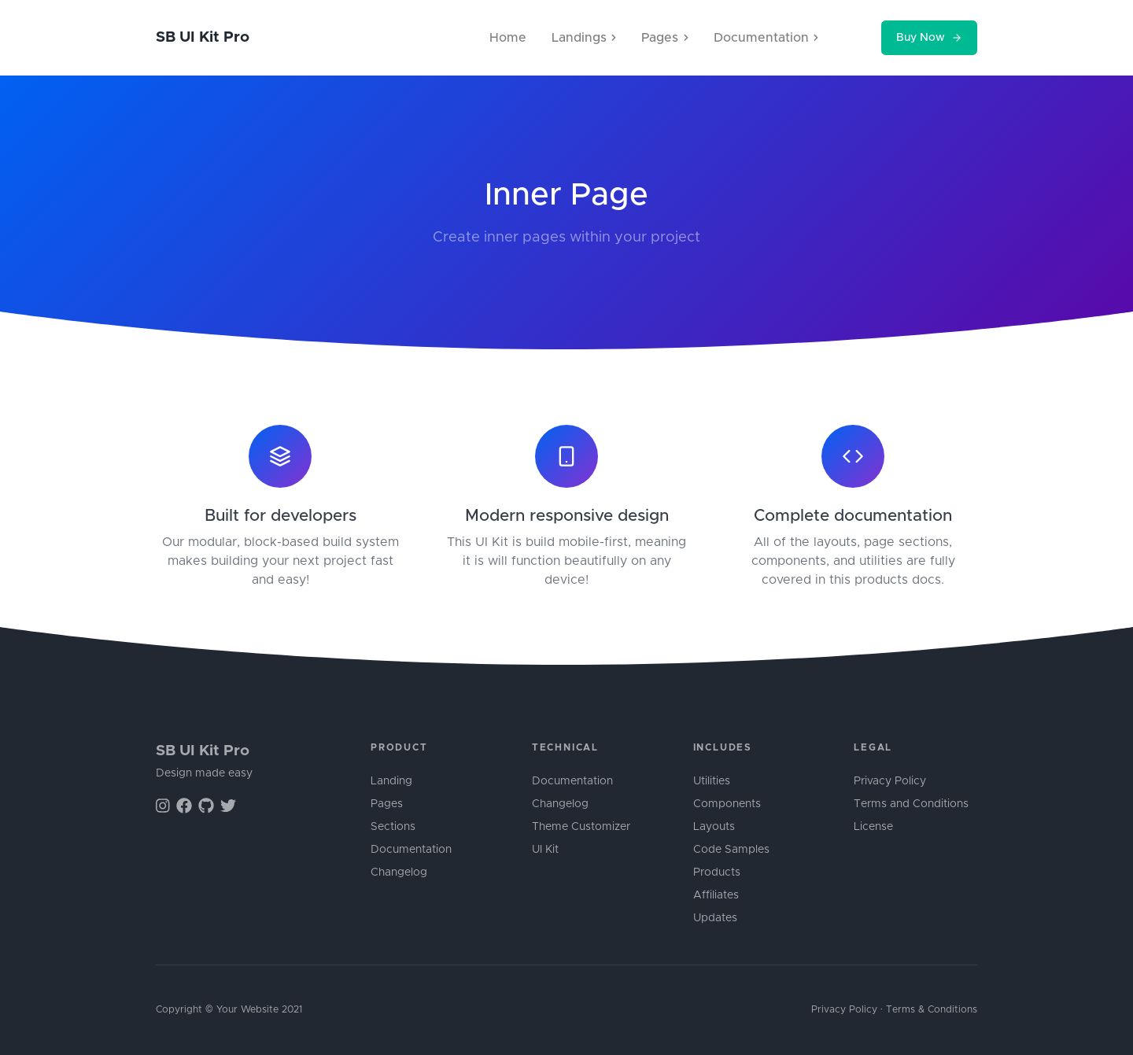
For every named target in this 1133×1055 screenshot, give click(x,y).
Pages (387, 804)
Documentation (411, 849)
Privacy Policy (890, 781)
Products (716, 872)
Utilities (711, 781)
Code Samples (731, 849)
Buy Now (929, 38)
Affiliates (716, 895)
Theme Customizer (581, 826)
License (873, 826)
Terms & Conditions (931, 1010)
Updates (715, 918)
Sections (393, 826)
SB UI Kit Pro (202, 37)
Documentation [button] (766, 37)
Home (507, 37)
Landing (391, 781)
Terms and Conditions (911, 804)
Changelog (399, 872)
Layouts (714, 826)
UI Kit (545, 849)
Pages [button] (664, 37)
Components (727, 804)
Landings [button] (584, 37)
